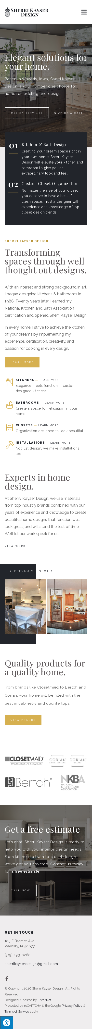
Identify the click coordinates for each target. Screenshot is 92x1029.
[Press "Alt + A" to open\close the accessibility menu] (6, 1022)
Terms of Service (17, 1011)
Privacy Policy (72, 1005)
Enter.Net (44, 1000)
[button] (21, 571)
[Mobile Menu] (84, 12)
